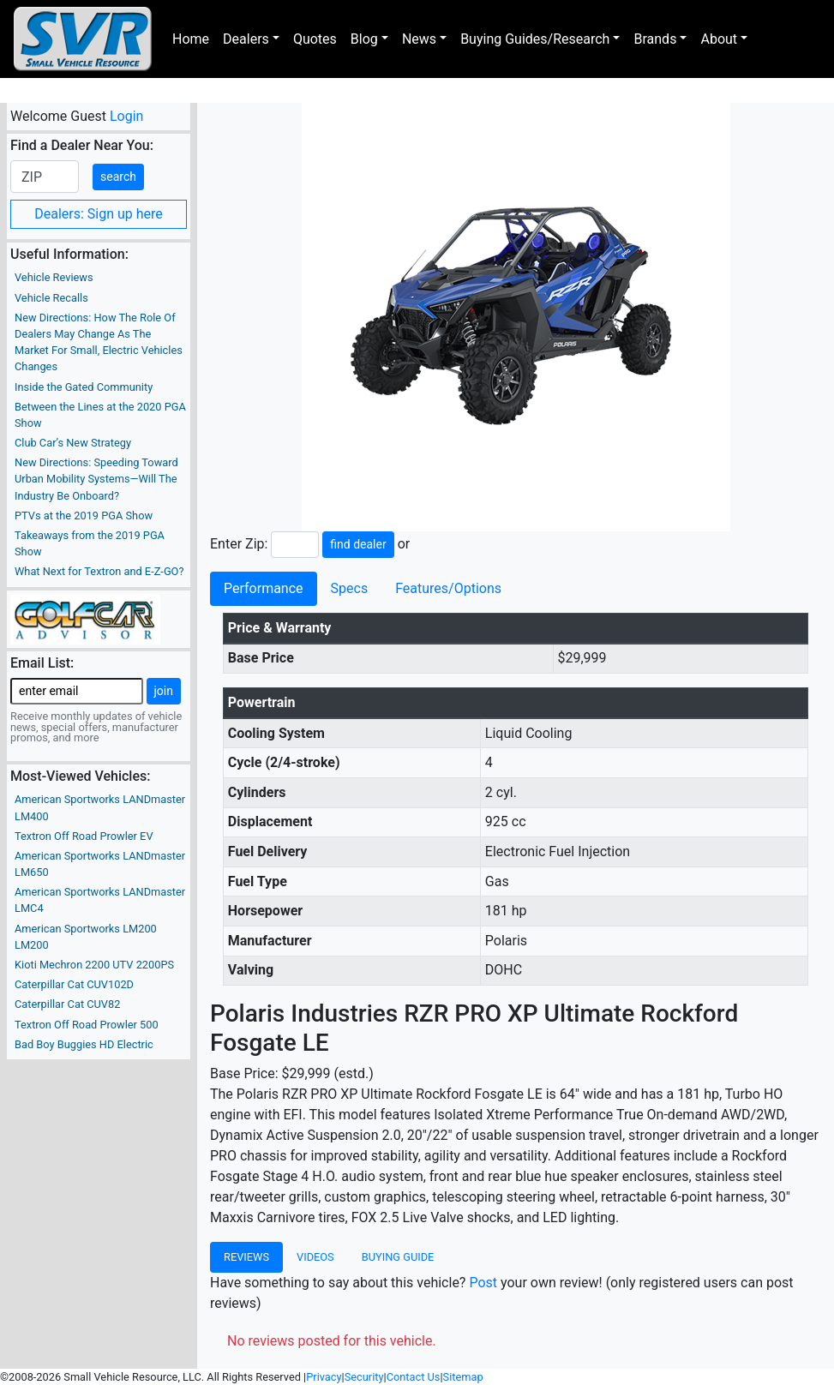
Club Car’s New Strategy (73, 442)
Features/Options (448, 588)
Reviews (246, 1256)
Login (126, 116)
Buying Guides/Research (534, 39)
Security (364, 1376)
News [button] (419, 39)
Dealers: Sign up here (98, 214)
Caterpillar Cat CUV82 (67, 1004)
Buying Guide (398, 1256)
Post (483, 1282)
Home (190, 39)
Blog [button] (364, 39)
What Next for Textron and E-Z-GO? (99, 571)
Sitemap (463, 1376)
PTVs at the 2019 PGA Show (84, 515)
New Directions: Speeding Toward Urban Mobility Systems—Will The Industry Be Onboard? (96, 478)
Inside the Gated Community (84, 387)
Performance (263, 588)
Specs (350, 588)
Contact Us (414, 1376)
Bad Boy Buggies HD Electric (84, 1044)
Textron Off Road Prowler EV (84, 836)
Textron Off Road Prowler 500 (87, 1024)
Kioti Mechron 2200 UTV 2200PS (94, 964)
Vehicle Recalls (51, 297)
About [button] (718, 39)
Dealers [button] (246, 39)
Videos (315, 1256)
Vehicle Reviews (54, 277)
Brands (654, 39)
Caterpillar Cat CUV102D (74, 984)
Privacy (323, 1376)
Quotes (315, 39)
